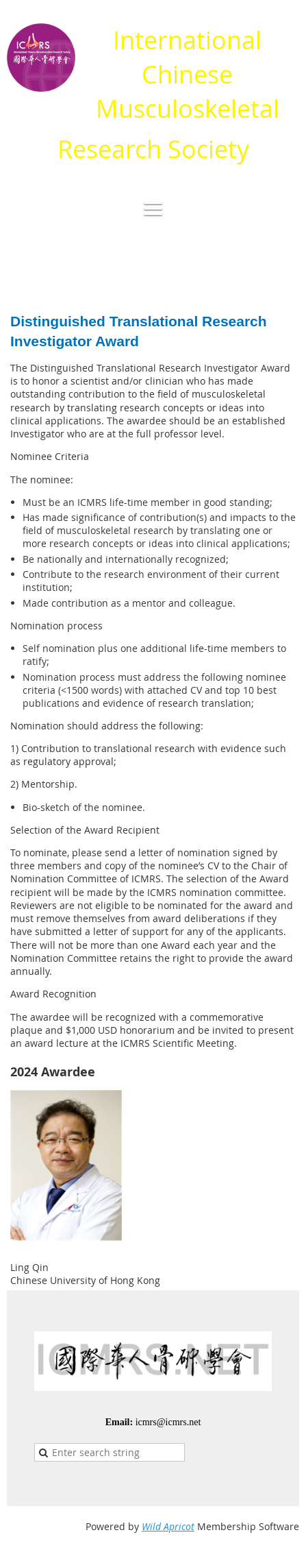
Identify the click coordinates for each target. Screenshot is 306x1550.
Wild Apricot (168, 1526)
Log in (285, 266)
